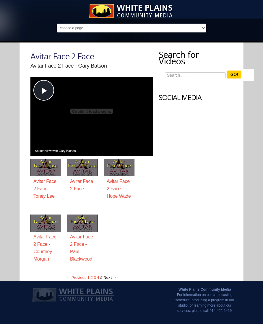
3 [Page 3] (95, 277)
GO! (234, 74)
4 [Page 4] (98, 277)
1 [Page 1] (88, 277)
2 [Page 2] (92, 277)
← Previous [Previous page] (76, 277)
